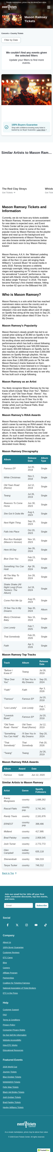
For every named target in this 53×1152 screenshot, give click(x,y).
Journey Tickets (10, 1072)
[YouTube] (36, 925)
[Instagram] (26, 925)
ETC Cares (8, 957)
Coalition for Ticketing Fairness (16, 983)
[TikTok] (45, 925)
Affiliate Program (10, 973)
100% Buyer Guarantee (13, 947)
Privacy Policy (9, 1025)
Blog (5, 963)
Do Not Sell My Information (14, 1035)
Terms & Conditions (11, 1020)
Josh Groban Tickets (12, 1097)
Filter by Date (11, 40)
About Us (7, 942)
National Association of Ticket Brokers (19, 988)
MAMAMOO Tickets (11, 1082)
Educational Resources (13, 1050)
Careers (6, 968)
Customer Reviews (11, 952)
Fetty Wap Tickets (11, 1087)
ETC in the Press (10, 993)
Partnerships (8, 978)
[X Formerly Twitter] (17, 925)
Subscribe (42, 905)
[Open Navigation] (49, 7)
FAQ (5, 1015)
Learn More (42, 130)
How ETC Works (10, 1045)
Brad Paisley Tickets (12, 1102)
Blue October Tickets (12, 1077)
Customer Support (11, 1010)
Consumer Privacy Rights (14, 1030)
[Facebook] (7, 925)
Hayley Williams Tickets (13, 1107)
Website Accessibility (12, 1040)
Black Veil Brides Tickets (13, 1092)
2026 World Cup (10, 1067)
